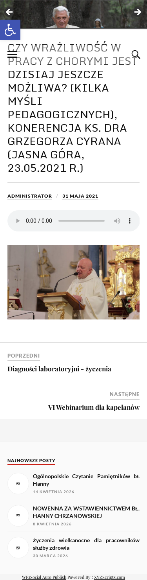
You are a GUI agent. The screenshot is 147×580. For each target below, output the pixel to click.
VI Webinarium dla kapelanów (94, 407)
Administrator (29, 196)
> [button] (137, 12)
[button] (10, 30)
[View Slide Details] (73, 14)
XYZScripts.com (109, 577)
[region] (73, 14)
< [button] (10, 12)
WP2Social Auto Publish (44, 577)
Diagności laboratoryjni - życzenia (59, 368)
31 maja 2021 (80, 196)
